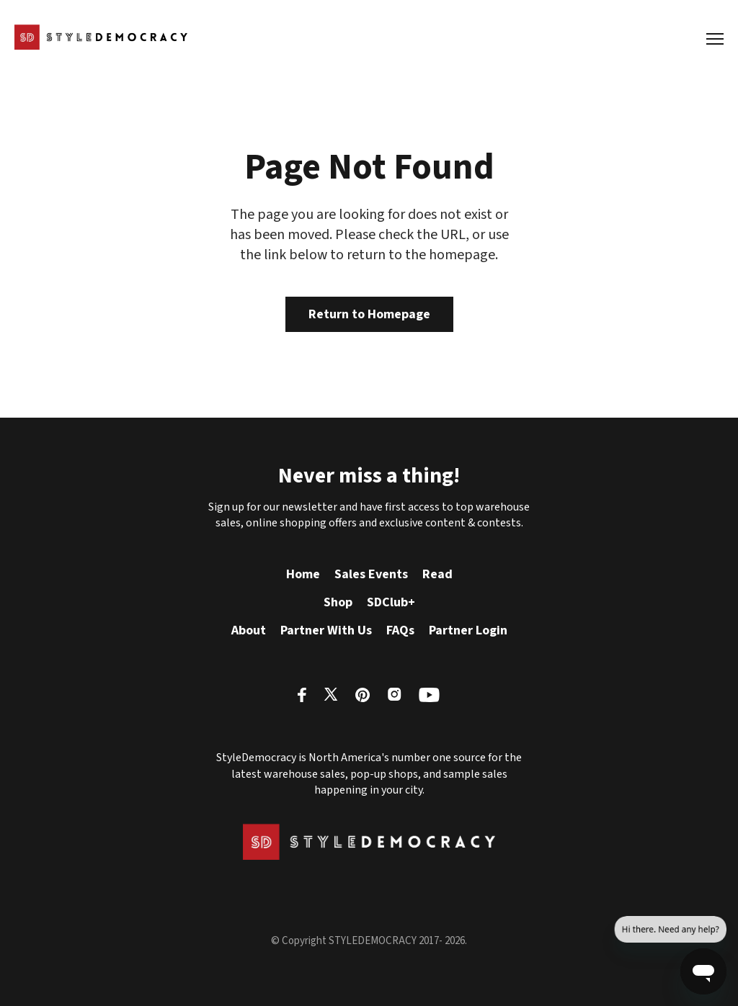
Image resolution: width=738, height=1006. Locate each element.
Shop (338, 602)
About (248, 630)
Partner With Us (326, 630)
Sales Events (371, 574)
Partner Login (468, 630)
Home (303, 574)
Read (437, 574)
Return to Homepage (369, 314)
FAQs (400, 630)
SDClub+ (391, 602)
